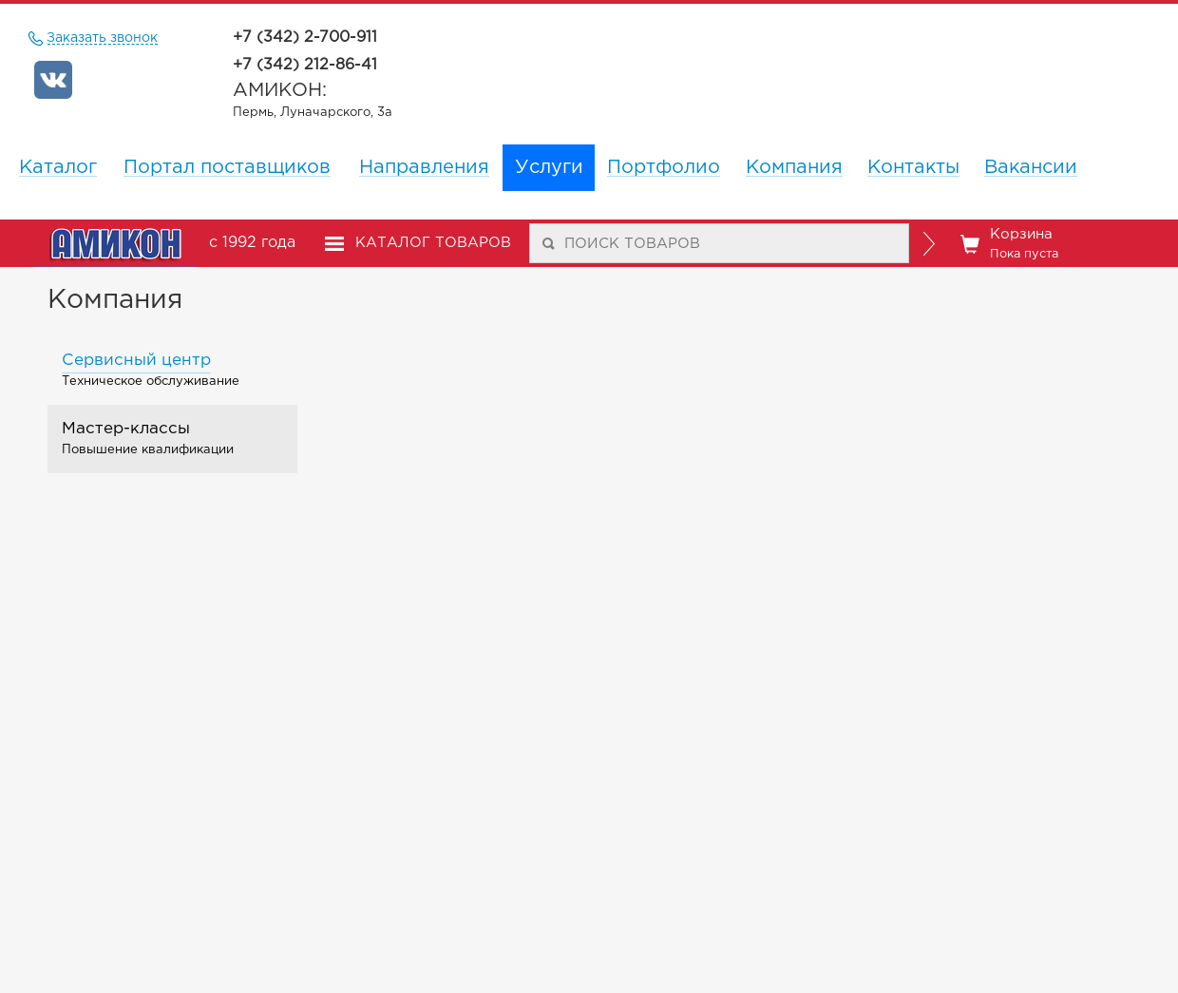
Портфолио (663, 167)
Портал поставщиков (227, 167)
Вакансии (1030, 167)
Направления (424, 167)
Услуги (549, 167)
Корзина (1009, 244)
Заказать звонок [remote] (103, 38)
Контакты (913, 167)
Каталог (58, 167)
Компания (794, 167)
